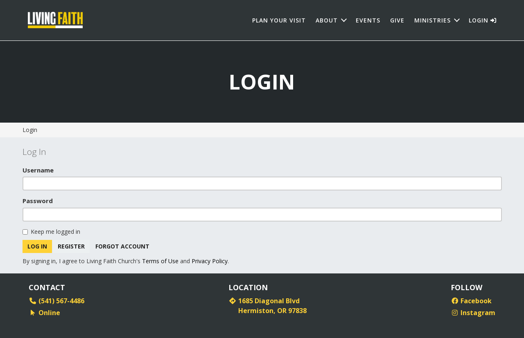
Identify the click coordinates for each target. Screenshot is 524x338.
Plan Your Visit (279, 20)
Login (483, 20)
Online (44, 312)
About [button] (327, 20)
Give (397, 20)
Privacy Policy (210, 261)
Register (71, 246)
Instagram (473, 312)
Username (38, 170)
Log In (37, 246)
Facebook (471, 300)
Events (368, 20)
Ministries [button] (432, 20)
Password (38, 201)
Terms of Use (160, 261)
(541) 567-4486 (56, 300)
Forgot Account (123, 246)
